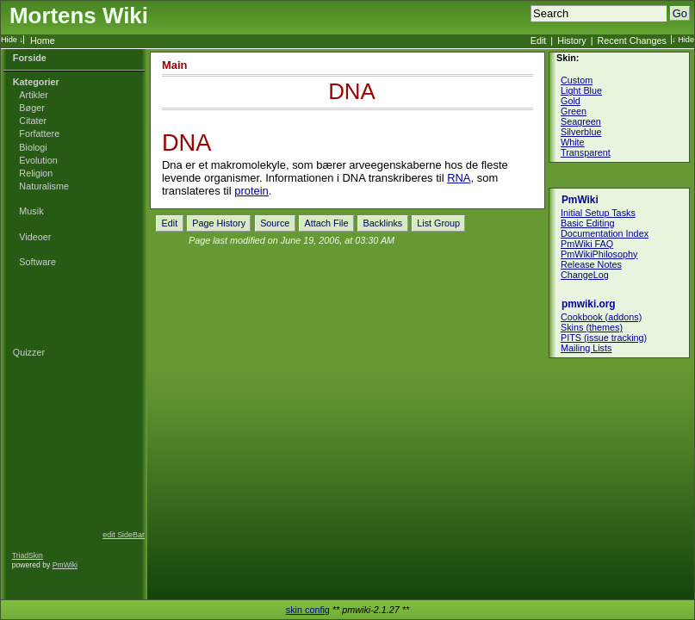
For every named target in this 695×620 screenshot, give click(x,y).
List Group (438, 223)
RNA (458, 177)
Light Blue (581, 90)
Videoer (35, 237)
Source (274, 223)
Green (573, 111)
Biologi (33, 147)
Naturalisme (44, 186)
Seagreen (581, 121)
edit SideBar (123, 534)
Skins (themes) (592, 327)
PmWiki (65, 565)
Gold (570, 101)
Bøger (31, 107)
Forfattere (39, 133)
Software (37, 262)
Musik (31, 211)
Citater (33, 120)
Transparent (586, 152)
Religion (36, 173)
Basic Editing (587, 223)
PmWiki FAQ (587, 244)
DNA (351, 91)
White (573, 142)
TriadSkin (27, 555)
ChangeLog (585, 275)
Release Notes (591, 264)
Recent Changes (632, 40)
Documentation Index (604, 233)
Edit (539, 40)
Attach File (326, 223)
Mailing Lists (586, 348)
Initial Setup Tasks (598, 213)
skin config (308, 609)
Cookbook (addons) (601, 317)
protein (251, 190)
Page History (218, 223)
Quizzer (29, 352)
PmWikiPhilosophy (599, 254)
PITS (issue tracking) (604, 337)
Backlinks (383, 223)
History (571, 40)
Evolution (38, 160)
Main (175, 65)
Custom (577, 80)
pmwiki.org (589, 304)
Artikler (33, 95)
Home (42, 40)
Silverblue (581, 132)
